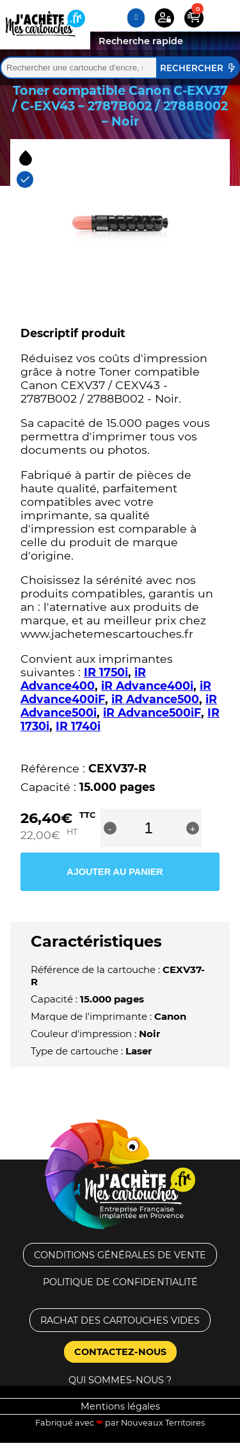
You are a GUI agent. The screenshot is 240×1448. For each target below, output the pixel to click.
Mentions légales (120, 1406)
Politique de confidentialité (120, 1282)
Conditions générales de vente (120, 1255)
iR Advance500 (155, 699)
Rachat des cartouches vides (120, 1320)
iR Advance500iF (152, 712)
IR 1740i (78, 726)
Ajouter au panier (115, 872)
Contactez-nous (120, 1352)
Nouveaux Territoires (163, 1422)
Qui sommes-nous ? (120, 1380)
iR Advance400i (147, 685)
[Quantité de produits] (149, 828)
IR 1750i (106, 672)
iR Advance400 (83, 678)
